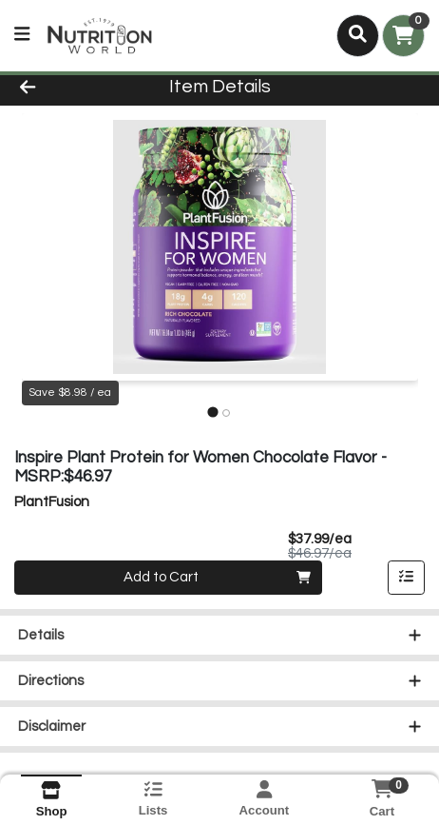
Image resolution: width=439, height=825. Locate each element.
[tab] (212, 412)
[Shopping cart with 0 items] (403, 35)
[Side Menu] (21, 35)
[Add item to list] (407, 577)
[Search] (358, 35)
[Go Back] (65, 88)
